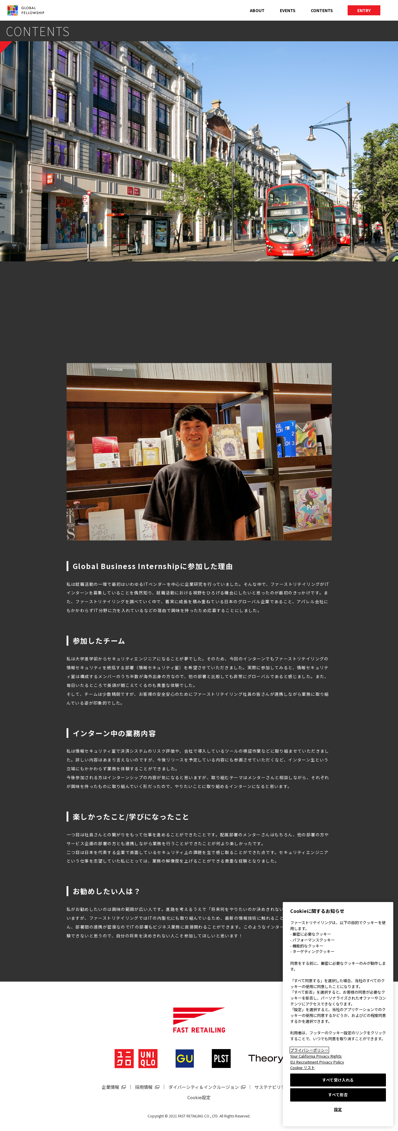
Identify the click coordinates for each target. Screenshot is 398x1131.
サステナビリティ (272, 1087)
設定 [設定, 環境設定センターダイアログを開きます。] (338, 1109)
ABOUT (257, 10)
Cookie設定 (199, 1097)
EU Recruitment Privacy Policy (317, 1062)
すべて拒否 (338, 1094)
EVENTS (287, 10)
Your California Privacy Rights (316, 1056)
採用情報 (144, 1087)
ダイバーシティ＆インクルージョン (204, 1087)
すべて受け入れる (338, 1080)
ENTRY (364, 10)
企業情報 (110, 1087)
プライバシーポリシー (309, 1050)
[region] (338, 1014)
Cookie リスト (302, 1067)
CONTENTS (322, 10)
